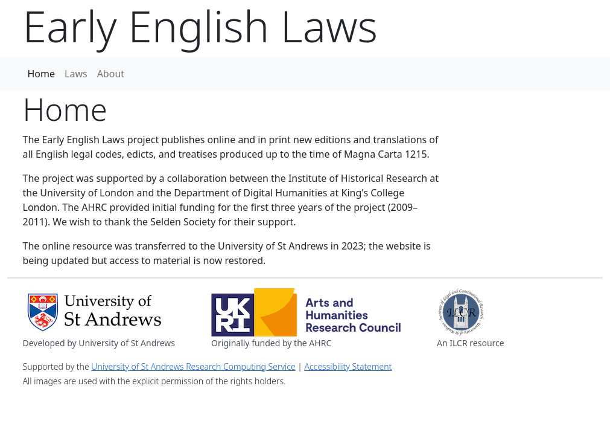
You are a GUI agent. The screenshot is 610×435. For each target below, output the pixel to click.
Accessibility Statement (348, 366)
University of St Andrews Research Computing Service (193, 366)
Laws (76, 73)
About (110, 73)
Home (42, 73)
